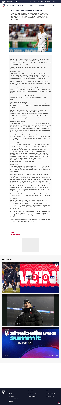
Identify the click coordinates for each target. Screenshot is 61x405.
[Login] (54, 1)
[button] (58, 1)
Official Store (47, 1)
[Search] (58, 1)
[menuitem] (11, 5)
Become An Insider (40, 1)
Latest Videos (7, 260)
